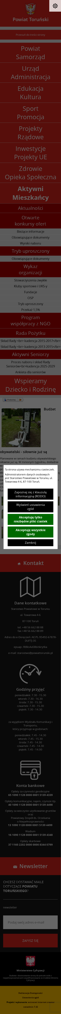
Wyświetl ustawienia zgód (30, 507)
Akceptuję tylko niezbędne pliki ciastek (30, 519)
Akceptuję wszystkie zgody (31, 532)
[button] (55, 6)
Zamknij (30, 543)
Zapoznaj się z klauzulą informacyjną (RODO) (30, 494)
